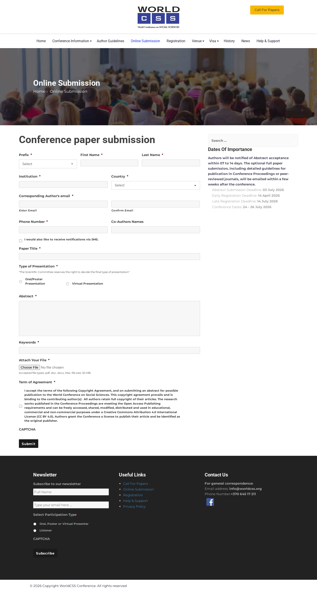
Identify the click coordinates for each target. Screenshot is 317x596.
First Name (91, 155)
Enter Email (28, 210)
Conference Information (70, 41)
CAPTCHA (27, 429)
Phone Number (33, 222)
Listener (46, 530)
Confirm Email (122, 210)
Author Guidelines (110, 41)
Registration (176, 41)
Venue (197, 41)
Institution (30, 176)
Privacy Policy (134, 506)
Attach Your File (34, 360)
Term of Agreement (37, 382)
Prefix (25, 155)
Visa (212, 41)
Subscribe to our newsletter (58, 484)
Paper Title (30, 248)
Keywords (29, 342)
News (245, 41)
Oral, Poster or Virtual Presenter (64, 523)
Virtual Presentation (87, 283)
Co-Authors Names (127, 222)
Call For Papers (135, 484)
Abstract (28, 296)
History (229, 41)
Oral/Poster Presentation (35, 281)
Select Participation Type (56, 514)
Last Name (152, 155)
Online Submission (145, 41)
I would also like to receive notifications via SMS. (61, 239)
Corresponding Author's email (46, 196)
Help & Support (268, 41)
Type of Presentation (38, 266)
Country (119, 176)
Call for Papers (267, 10)
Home (41, 41)
